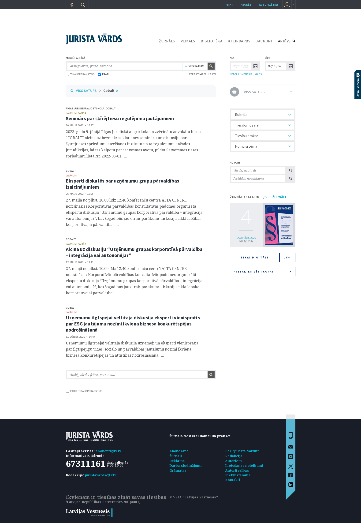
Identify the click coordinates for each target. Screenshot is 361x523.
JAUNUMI (264, 41)
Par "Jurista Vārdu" (242, 451)
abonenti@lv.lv (108, 451)
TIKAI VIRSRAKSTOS (80, 74)
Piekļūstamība (238, 475)
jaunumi (71, 175)
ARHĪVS (284, 41)
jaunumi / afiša (76, 113)
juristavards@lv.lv (100, 475)
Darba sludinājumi (185, 465)
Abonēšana (179, 451)
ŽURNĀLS (167, 41)
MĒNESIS (247, 74)
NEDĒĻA (234, 74)
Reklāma (177, 461)
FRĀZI (103, 74)
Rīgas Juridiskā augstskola (85, 108)
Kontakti (232, 480)
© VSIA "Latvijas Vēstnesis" (193, 497)
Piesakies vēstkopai (262, 271)
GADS (258, 74)
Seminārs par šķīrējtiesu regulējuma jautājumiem (120, 118)
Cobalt (109, 90)
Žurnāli (175, 456)
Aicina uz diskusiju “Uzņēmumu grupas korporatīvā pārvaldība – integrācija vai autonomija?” (134, 252)
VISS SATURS (86, 90)
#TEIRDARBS (239, 41)
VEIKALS (188, 41)
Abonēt (246, 4)
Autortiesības (237, 470)
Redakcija (233, 456)
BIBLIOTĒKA (211, 41)
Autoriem (233, 461)
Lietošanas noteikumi (244, 465)
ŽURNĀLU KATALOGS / (258, 196)
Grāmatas (178, 470)
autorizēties (269, 4)
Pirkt (229, 4)
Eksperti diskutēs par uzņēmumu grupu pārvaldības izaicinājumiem (122, 184)
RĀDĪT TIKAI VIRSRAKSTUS (84, 391)
